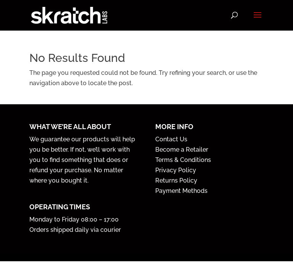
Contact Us (171, 139)
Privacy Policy (175, 170)
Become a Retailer (181, 149)
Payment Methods (181, 190)
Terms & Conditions (183, 159)
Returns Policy (176, 180)
